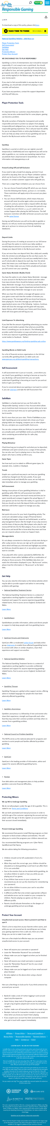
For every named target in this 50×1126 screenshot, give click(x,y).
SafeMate (5, 47)
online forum (28, 643)
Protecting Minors (8, 52)
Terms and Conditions (20, 808)
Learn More (6, 609)
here (37, 25)
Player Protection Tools (10, 43)
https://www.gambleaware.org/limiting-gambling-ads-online (24, 341)
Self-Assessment (8, 45)
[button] (47, 2)
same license (14, 216)
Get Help (5, 49)
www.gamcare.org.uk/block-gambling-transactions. (20, 359)
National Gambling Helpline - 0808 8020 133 (18, 39)
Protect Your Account (10, 54)
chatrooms (11, 645)
